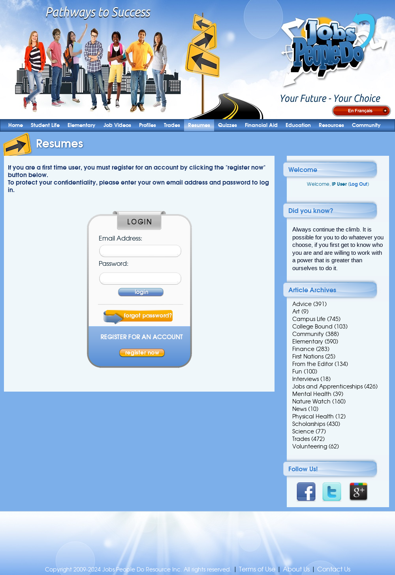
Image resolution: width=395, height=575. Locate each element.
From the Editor (312, 364)
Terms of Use (257, 569)
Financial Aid (261, 125)
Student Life (45, 125)
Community (366, 125)
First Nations (308, 356)
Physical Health (313, 416)
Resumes (199, 125)
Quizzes (227, 125)
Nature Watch (311, 401)
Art (296, 311)
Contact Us (333, 569)
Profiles (147, 125)
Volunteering (309, 446)
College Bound (312, 326)
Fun (297, 371)
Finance (303, 349)
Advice (302, 304)
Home (15, 125)
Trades (172, 125)
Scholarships (308, 424)
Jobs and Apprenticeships (327, 386)
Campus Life (308, 319)
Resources (331, 125)
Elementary (82, 125)
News (299, 409)
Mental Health (311, 394)
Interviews (305, 379)
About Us (296, 569)
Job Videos (117, 125)
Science (303, 431)
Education (298, 125)
